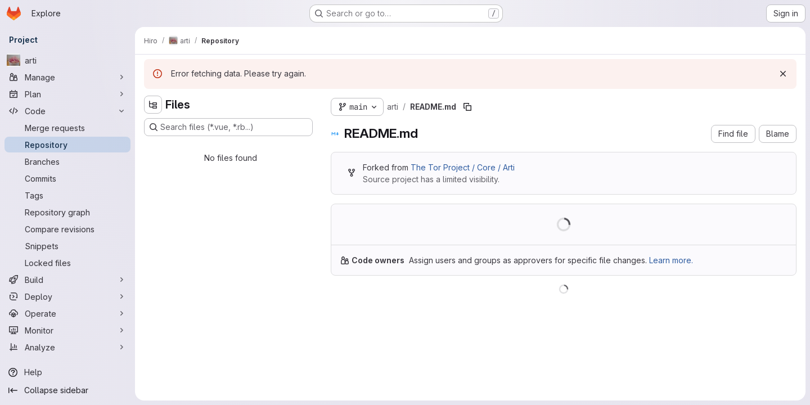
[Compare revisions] (67, 229)
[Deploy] (67, 296)
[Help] (67, 372)
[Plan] (67, 94)
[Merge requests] (67, 128)
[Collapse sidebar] (67, 390)
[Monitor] (67, 330)
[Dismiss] (783, 73)
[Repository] (67, 144)
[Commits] (67, 178)
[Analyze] (67, 347)
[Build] (67, 279)
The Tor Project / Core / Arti (463, 167)
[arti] (67, 60)
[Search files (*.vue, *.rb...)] (228, 127)
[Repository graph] (67, 212)
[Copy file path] (467, 107)
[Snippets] (67, 246)
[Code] (67, 111)
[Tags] (67, 195)
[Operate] (67, 313)
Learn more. (671, 260)
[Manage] (67, 77)
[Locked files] (67, 263)
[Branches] (67, 161)
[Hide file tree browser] (153, 105)
